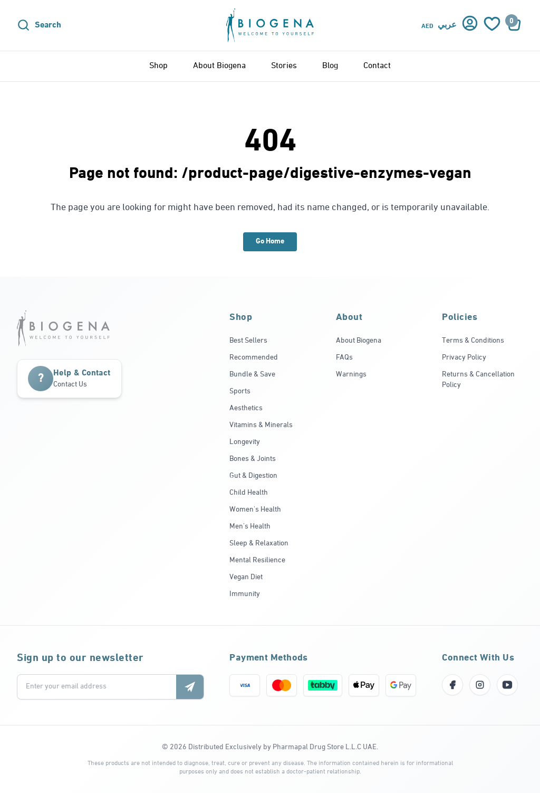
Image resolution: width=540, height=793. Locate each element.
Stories (284, 66)
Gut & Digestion (253, 476)
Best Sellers (248, 341)
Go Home (270, 242)
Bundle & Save (252, 375)
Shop (158, 66)
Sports (239, 391)
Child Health (248, 493)
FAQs (344, 358)
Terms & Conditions (473, 341)
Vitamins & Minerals (261, 425)
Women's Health (255, 510)
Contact (377, 66)
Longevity (244, 442)
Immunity (244, 594)
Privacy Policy (464, 358)
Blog (330, 66)
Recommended (253, 358)
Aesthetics (246, 408)
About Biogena (219, 66)
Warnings (351, 375)
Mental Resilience (257, 560)
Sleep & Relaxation (258, 543)
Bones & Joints (252, 459)
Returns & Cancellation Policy (478, 380)
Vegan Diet (246, 577)
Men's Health (250, 527)
